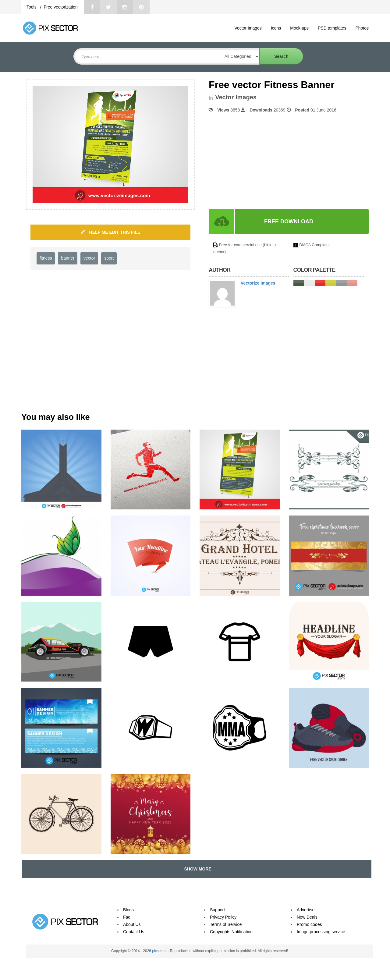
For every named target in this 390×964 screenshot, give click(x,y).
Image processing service (321, 931)
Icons (276, 28)
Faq (126, 917)
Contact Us (133, 931)
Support (217, 909)
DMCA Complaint (314, 245)
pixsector (160, 951)
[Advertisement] (260, 161)
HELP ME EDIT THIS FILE (110, 232)
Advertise (305, 909)
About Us (132, 924)
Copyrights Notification (231, 931)
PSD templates (332, 28)
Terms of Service (226, 924)
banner (67, 258)
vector (89, 258)
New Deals (307, 917)
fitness (46, 258)
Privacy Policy (223, 917)
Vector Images (248, 28)
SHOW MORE (196, 869)
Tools (32, 7)
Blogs (128, 909)
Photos (362, 28)
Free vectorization (60, 7)
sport (109, 258)
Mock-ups (299, 28)
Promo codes (309, 924)
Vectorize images (258, 283)
